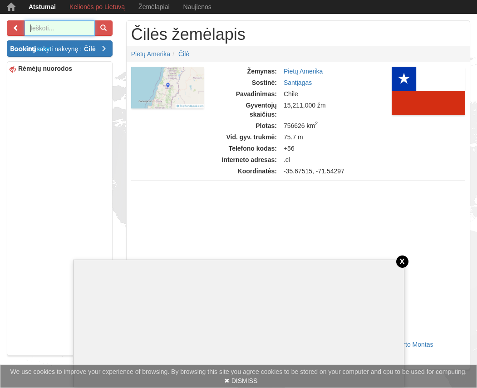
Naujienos (197, 6)
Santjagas (298, 82)
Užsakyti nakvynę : (67, 49)
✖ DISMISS (240, 380)
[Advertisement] (60, 215)
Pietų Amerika (150, 54)
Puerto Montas (412, 344)
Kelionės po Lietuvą (97, 6)
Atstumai (42, 6)
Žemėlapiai (153, 6)
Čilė (183, 54)
